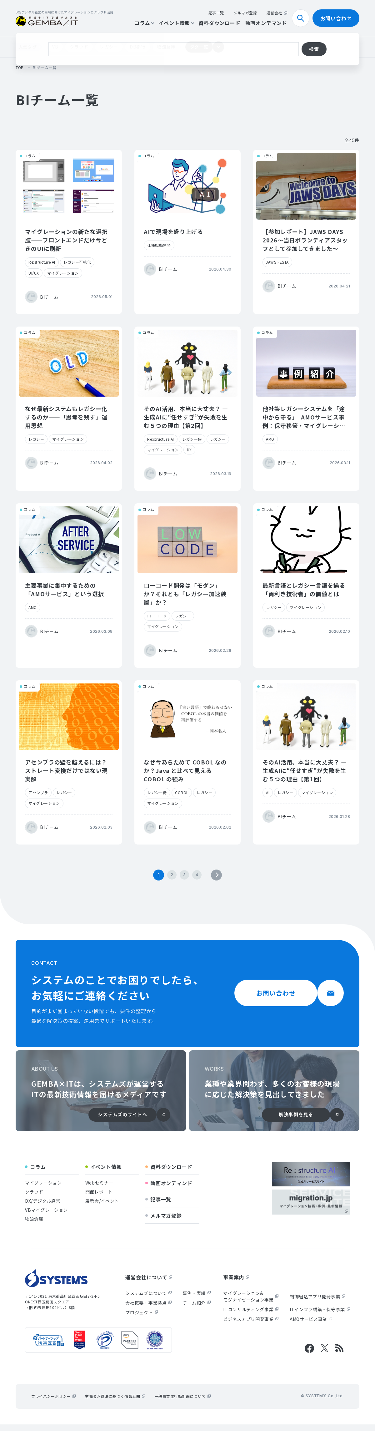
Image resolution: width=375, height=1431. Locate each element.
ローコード (157, 615)
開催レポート (99, 1198)
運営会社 (277, 12)
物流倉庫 (166, 46)
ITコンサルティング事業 (250, 1316)
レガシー (109, 46)
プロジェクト (141, 1319)
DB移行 (138, 46)
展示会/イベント (102, 1207)
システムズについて (148, 1300)
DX (189, 449)
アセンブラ (38, 792)
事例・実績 (197, 1300)
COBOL (181, 792)
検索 (303, 18)
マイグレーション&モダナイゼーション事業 (251, 1303)
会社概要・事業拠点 (148, 1309)
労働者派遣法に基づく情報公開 (115, 1402)
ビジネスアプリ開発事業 (251, 1325)
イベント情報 (176, 23)
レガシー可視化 (77, 262)
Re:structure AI (41, 262)
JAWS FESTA (277, 262)
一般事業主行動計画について (182, 1402)
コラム (144, 23)
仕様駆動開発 (159, 245)
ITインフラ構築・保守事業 (320, 1316)
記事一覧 (216, 12)
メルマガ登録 (245, 12)
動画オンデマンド (266, 23)
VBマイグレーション (46, 1216)
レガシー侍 (192, 439)
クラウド (79, 46)
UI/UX (33, 273)
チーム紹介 (197, 1309)
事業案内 (236, 1283)
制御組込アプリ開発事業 (317, 1303)
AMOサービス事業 (311, 1325)
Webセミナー (99, 1189)
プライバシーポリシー (53, 1402)
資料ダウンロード (219, 23)
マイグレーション (63, 273)
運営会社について (148, 1283)
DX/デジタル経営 (42, 1207)
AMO (270, 439)
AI (267, 792)
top (20, 67)
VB (55, 46)
